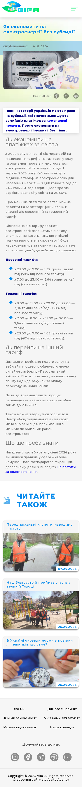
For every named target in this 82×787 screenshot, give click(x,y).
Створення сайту (27, 780)
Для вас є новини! (62, 709)
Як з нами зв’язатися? (62, 718)
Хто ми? (20, 709)
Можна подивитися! (20, 727)
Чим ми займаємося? (20, 718)
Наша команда (62, 727)
